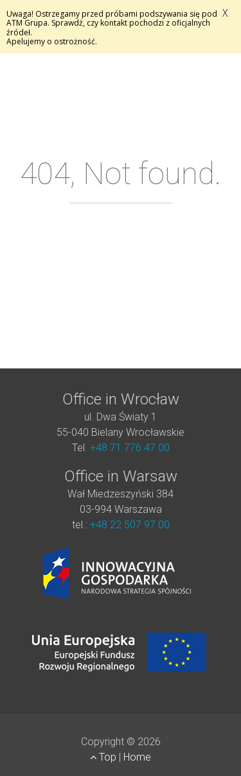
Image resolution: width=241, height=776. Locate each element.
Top (104, 757)
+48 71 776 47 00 (130, 448)
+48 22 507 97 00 (130, 525)
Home (137, 757)
